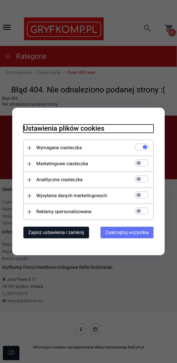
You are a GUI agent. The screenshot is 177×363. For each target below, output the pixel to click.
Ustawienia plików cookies (63, 129)
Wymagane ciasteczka (58, 148)
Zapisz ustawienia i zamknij (55, 232)
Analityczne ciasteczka (59, 180)
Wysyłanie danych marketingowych (71, 196)
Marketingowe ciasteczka (61, 164)
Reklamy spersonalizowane (63, 212)
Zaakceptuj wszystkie (127, 232)
